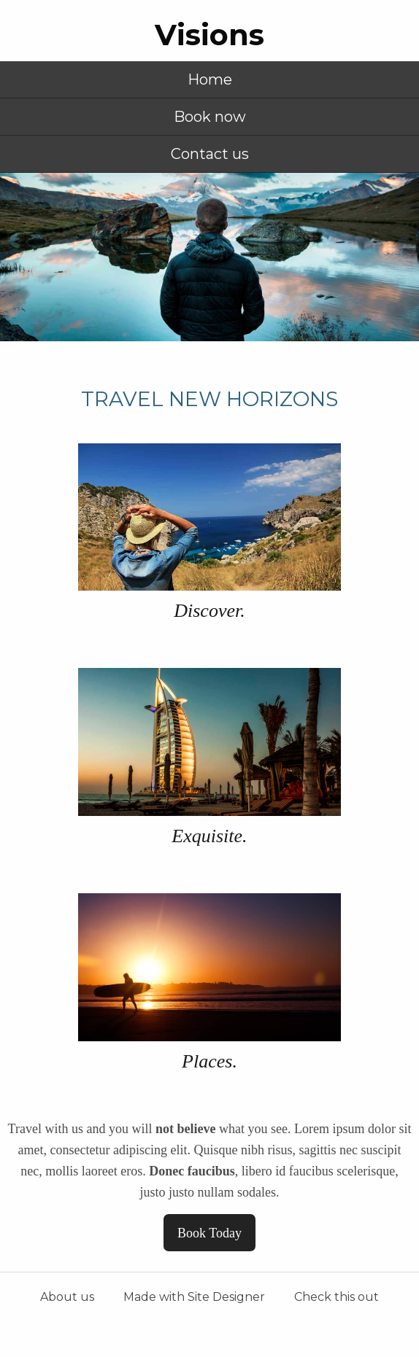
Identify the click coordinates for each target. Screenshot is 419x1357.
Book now (210, 116)
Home (210, 79)
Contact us (210, 154)
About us (67, 1297)
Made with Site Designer (194, 1297)
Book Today (209, 1233)
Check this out (336, 1297)
